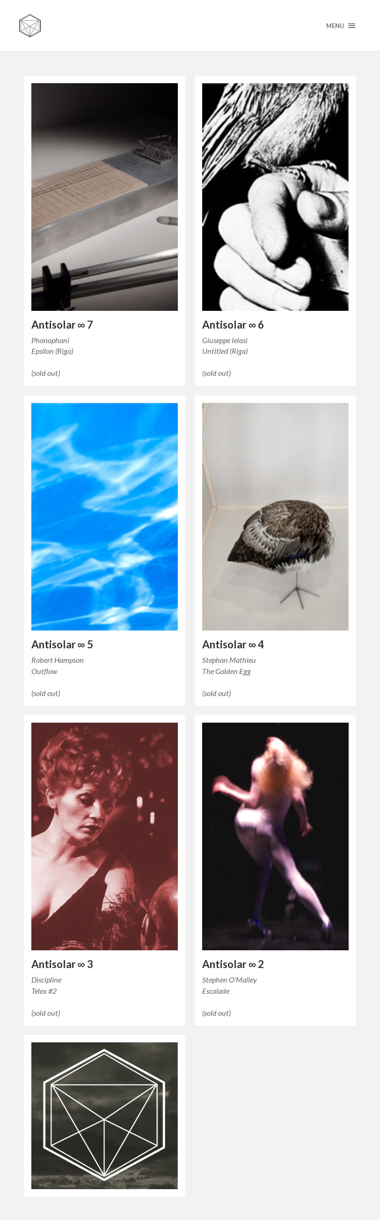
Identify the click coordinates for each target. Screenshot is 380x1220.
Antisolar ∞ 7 (62, 324)
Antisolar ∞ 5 (62, 644)
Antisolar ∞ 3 (62, 964)
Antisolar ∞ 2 (233, 964)
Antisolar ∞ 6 (233, 324)
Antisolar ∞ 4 (233, 644)
